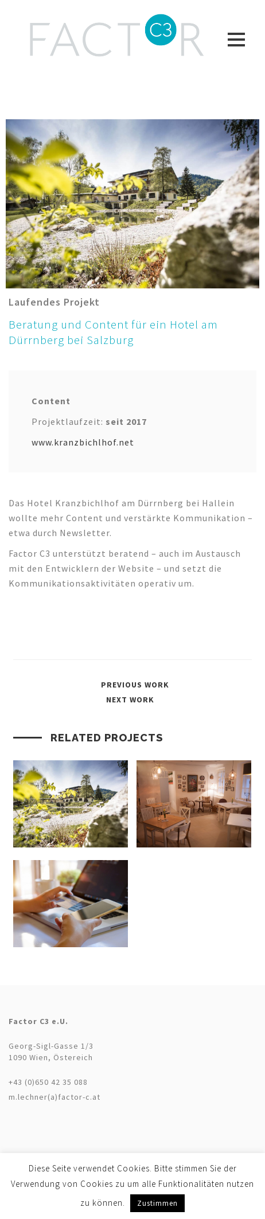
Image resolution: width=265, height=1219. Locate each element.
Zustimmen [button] (157, 1203)
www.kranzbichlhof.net (83, 442)
